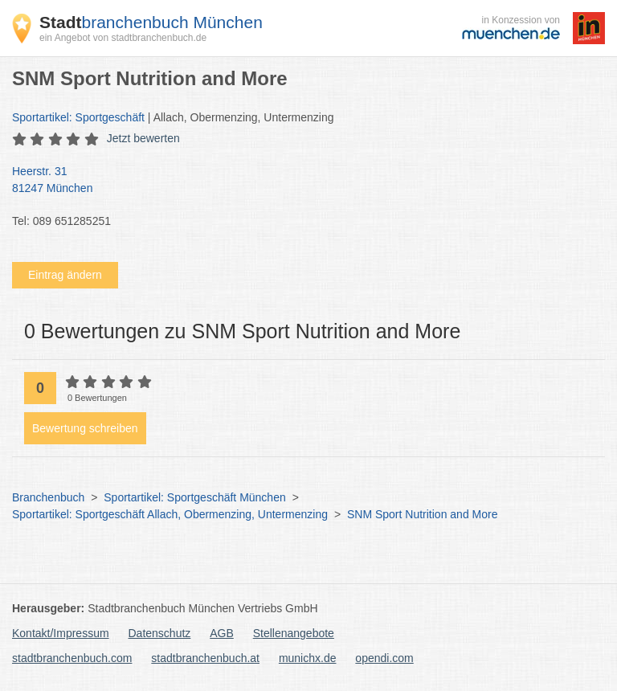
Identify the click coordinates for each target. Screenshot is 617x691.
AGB (222, 633)
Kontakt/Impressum (60, 633)
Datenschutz (160, 633)
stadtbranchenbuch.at (205, 658)
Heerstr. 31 (300, 181)
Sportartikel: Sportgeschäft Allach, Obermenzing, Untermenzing (170, 514)
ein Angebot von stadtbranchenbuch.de (122, 37)
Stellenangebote (293, 633)
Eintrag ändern (65, 274)
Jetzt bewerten (143, 138)
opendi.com (384, 658)
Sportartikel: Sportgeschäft (78, 117)
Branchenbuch (48, 497)
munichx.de (308, 658)
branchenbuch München (151, 22)
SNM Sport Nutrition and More (422, 514)
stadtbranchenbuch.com (72, 658)
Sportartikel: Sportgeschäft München (194, 497)
